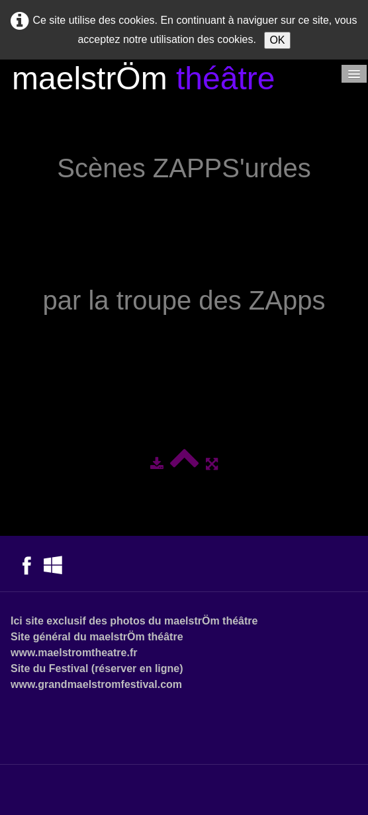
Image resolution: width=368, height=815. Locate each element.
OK (277, 40)
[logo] (143, 80)
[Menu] (354, 74)
